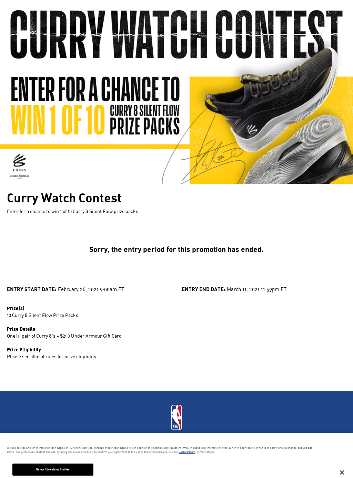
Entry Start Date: (32, 289)
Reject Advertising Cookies (52, 469)
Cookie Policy (187, 452)
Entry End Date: (203, 289)
